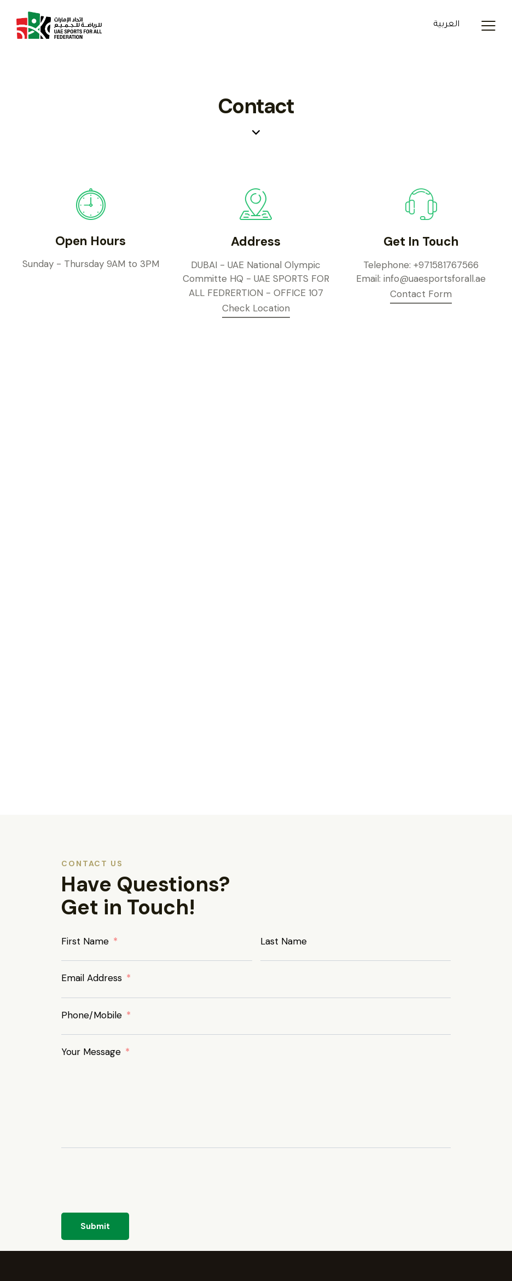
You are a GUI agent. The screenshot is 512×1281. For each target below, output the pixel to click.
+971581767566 (446, 265)
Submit (95, 1226)
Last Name (283, 941)
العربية (446, 25)
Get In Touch (420, 242)
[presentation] (144, 1186)
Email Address (91, 978)
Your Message (91, 1052)
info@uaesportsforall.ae (434, 279)
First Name (85, 941)
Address (256, 242)
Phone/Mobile (91, 1015)
